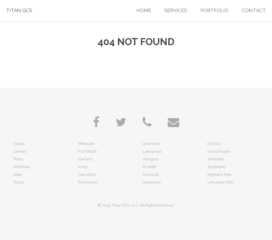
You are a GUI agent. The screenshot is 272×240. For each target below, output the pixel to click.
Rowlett (149, 166)
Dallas (18, 143)
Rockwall (151, 174)
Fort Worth (87, 151)
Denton (19, 151)
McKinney (21, 166)
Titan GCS (19, 10)
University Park (220, 182)
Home (143, 10)
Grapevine (152, 182)
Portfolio (214, 10)
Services (175, 10)
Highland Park (219, 174)
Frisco (18, 182)
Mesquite (86, 143)
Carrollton (87, 174)
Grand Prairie (218, 151)
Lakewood (152, 151)
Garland (85, 159)
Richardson (88, 182)
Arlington (151, 159)
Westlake (215, 159)
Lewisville (151, 143)
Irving (83, 166)
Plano (18, 159)
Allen (17, 174)
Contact (254, 10)
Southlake (216, 166)
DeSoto (214, 143)
